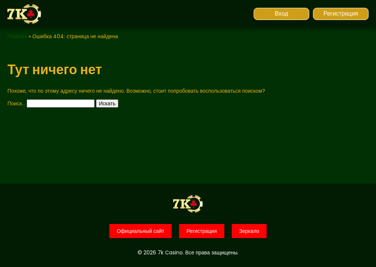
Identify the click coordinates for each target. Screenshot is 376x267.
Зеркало (249, 231)
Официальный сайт (140, 231)
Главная (17, 36)
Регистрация (340, 13)
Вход (281, 13)
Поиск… (16, 103)
